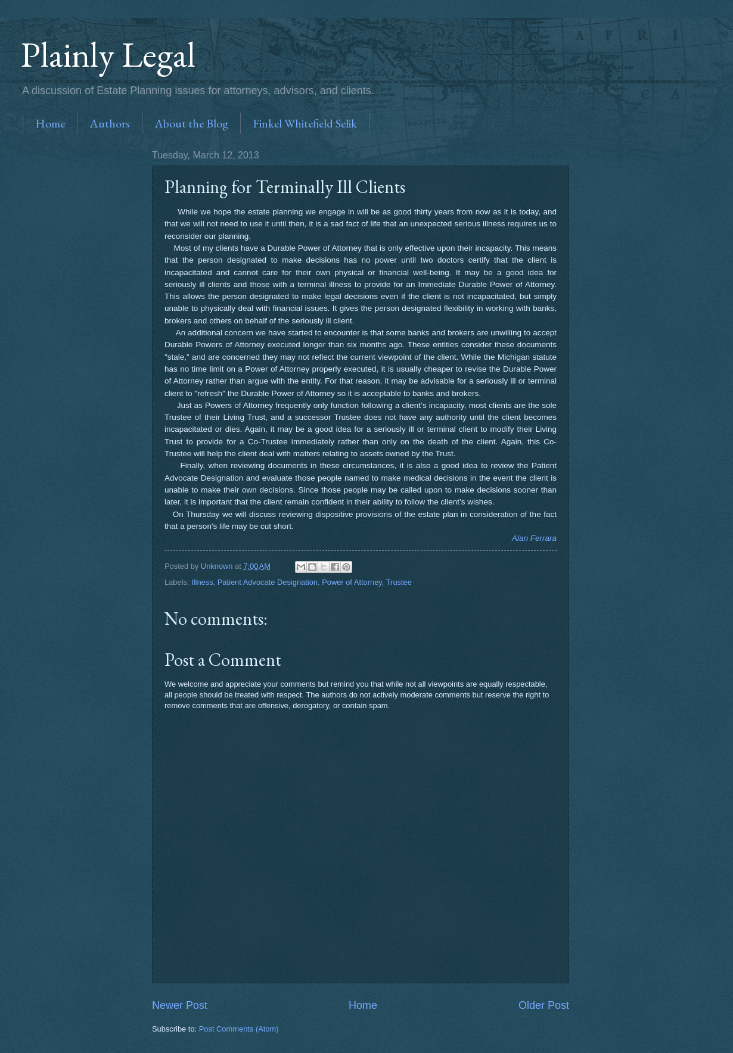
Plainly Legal (108, 54)
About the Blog (191, 123)
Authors (109, 123)
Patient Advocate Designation (268, 582)
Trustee (399, 582)
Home (50, 123)
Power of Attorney (352, 582)
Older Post (543, 1005)
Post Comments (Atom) (239, 1028)
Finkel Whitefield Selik (305, 123)
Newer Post (179, 1005)
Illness (202, 582)
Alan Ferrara (534, 538)
